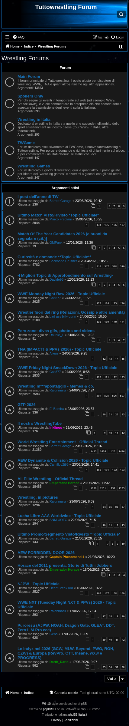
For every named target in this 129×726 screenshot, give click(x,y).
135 (106, 225)
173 (98, 303)
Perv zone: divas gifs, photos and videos (56, 330)
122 (114, 377)
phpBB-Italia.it (77, 714)
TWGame (26, 142)
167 (106, 593)
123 (122, 377)
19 (116, 616)
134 (98, 225)
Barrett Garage (61, 201)
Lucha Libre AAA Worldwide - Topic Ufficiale (59, 515)
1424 (103, 451)
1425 (112, 451)
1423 (93, 451)
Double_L (57, 335)
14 (116, 359)
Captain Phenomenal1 (67, 557)
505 (106, 396)
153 (122, 470)
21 (110, 414)
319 (122, 266)
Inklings (56, 427)
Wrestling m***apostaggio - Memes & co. (56, 386)
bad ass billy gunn (63, 316)
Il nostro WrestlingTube (40, 423)
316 (98, 266)
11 (116, 433)
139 (106, 322)
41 (116, 640)
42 (122, 640)
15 (122, 359)
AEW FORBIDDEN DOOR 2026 (46, 552)
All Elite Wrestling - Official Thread (50, 479)
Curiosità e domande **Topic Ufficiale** (54, 257)
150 (98, 470)
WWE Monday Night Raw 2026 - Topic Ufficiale (61, 294)
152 (114, 470)
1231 (103, 488)
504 (98, 396)
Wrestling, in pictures (38, 497)
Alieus (54, 353)
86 (116, 507)
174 (106, 303)
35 (103, 667)
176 (122, 303)
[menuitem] (18, 37)
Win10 (46, 703)
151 (106, 470)
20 (103, 414)
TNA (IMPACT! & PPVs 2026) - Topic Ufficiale (59, 349)
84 (103, 507)
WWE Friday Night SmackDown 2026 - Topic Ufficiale (67, 367)
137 (122, 225)
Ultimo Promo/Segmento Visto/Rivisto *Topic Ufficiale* (69, 534)
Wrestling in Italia (34, 119)
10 (110, 433)
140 (114, 322)
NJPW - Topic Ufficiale (39, 584)
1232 (112, 488)
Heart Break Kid (61, 588)
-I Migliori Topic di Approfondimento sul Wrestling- (65, 275)
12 (103, 359)
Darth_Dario (59, 662)
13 (110, 359)
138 (98, 322)
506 (114, 396)
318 (114, 266)
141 (122, 322)
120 (98, 377)
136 (114, 225)
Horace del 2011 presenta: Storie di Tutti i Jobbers (65, 565)
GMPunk (56, 242)
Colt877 (55, 298)
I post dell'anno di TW (38, 196)
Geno (54, 634)
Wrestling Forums (25, 58)
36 (110, 667)
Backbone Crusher (63, 261)
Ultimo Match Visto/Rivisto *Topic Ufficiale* (58, 215)
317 (106, 266)
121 (106, 377)
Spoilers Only (30, 96)
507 (122, 396)
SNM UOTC (58, 520)
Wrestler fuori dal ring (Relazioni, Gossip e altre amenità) (71, 312)
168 (114, 593)
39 (103, 640)
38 (122, 667)
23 (122, 414)
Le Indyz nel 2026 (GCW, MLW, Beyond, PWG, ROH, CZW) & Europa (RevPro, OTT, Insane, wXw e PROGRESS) (66, 653)
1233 (121, 488)
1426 (121, 451)
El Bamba (57, 409)
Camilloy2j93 (59, 464)
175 (114, 303)
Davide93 (56, 279)
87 (122, 507)
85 (110, 507)
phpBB (47, 709)
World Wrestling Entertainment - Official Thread (62, 442)
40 (110, 640)
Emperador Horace (64, 483)
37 (116, 667)
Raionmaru (58, 390)
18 (110, 616)
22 (116, 414)
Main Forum (29, 76)
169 (122, 593)
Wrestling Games (34, 166)
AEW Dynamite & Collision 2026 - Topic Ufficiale (63, 460)
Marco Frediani (61, 219)
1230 (93, 488)
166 (98, 593)
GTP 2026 (27, 404)
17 (103, 616)
